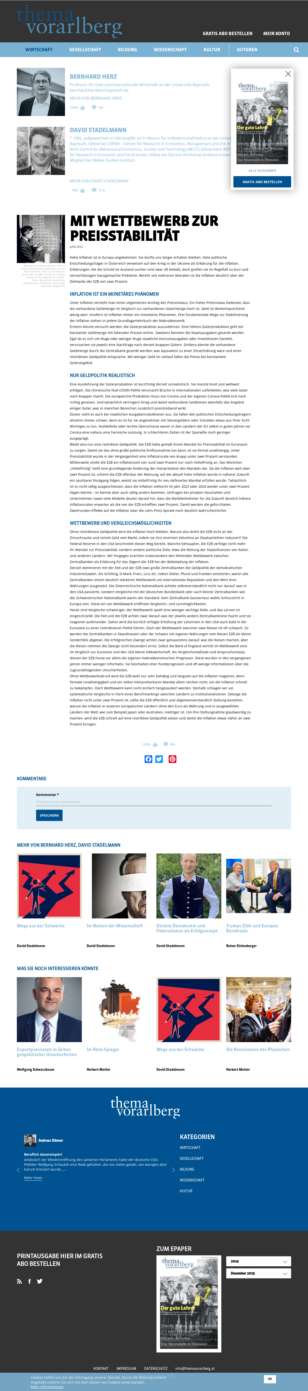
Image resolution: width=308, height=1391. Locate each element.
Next (170, 1170)
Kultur (212, 49)
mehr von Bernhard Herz (96, 98)
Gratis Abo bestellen (262, 181)
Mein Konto (276, 33)
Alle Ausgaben (262, 170)
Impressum (126, 1368)
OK (270, 1379)
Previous (22, 1170)
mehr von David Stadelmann (99, 181)
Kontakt (101, 1368)
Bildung (127, 49)
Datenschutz (155, 1368)
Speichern (49, 815)
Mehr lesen (33, 1177)
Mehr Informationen (47, 1387)
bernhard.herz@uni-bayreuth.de (99, 90)
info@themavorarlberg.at (195, 1368)
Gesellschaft (85, 49)
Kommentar (47, 794)
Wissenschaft (170, 49)
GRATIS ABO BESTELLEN (227, 33)
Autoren (247, 49)
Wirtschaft (38, 49)
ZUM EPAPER (173, 1248)
